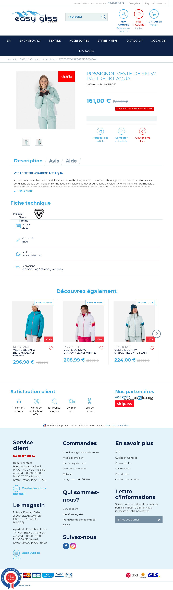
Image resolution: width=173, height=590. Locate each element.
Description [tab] (28, 161)
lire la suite (25, 192)
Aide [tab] (71, 161)
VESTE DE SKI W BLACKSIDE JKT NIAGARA (24, 352)
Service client (70, 509)
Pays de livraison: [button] (155, 3)
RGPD (66, 525)
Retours (67, 474)
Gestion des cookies (127, 480)
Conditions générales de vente (81, 453)
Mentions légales (73, 514)
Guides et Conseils (126, 458)
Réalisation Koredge (22, 586)
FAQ (117, 453)
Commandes (80, 444)
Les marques (123, 469)
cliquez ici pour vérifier (117, 426)
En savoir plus (134, 444)
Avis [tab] (54, 161)
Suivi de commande (74, 469)
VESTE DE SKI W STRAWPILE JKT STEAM (130, 350)
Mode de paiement (74, 463)
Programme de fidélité (76, 480)
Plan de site (122, 474)
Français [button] (134, 3)
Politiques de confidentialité (79, 520)
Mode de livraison (73, 458)
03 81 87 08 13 (116, 3)
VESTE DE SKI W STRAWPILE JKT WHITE (80, 350)
